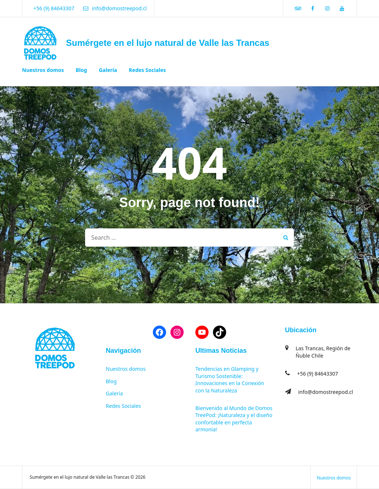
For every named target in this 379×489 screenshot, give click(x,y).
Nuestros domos (43, 69)
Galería (108, 69)
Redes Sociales (147, 69)
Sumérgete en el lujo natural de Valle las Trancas (167, 43)
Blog (81, 69)
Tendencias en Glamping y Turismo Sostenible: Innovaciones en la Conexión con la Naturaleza (229, 379)
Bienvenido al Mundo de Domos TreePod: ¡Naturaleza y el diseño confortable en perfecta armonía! (233, 419)
